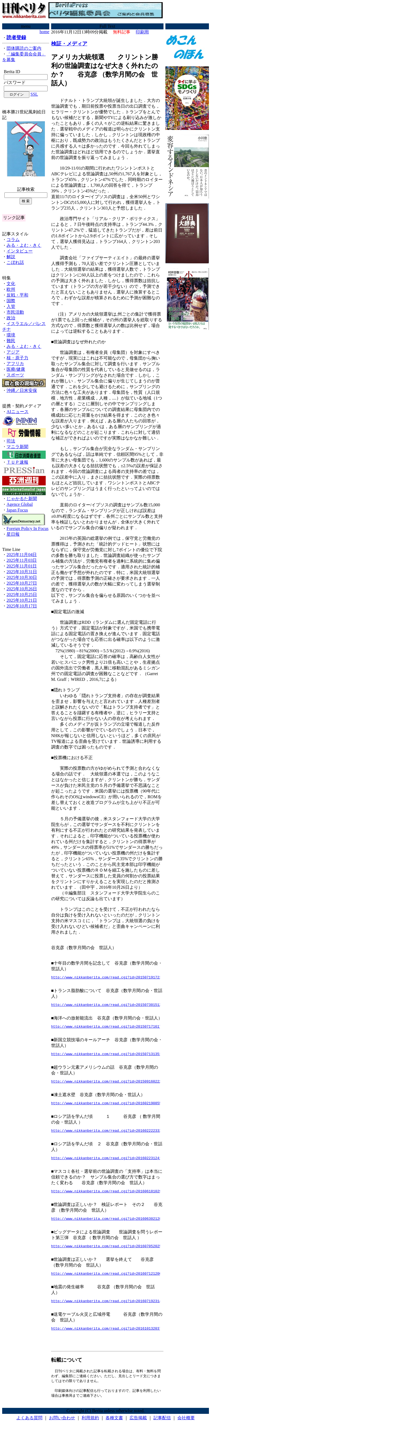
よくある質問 (29, 1430)
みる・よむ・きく (24, 245)
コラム (13, 239)
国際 (11, 300)
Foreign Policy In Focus (27, 528)
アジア (13, 352)
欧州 (11, 289)
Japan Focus (17, 510)
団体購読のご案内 (24, 48)
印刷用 (142, 32)
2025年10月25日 (22, 594)
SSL (34, 94)
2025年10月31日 (22, 571)
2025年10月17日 (22, 606)
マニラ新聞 (17, 446)
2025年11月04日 (22, 554)
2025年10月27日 (22, 583)
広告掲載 (138, 1430)
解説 (11, 256)
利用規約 (90, 1430)
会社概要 (186, 1430)
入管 (11, 306)
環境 (11, 335)
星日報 (13, 534)
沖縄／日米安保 (22, 390)
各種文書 (114, 1430)
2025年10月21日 (22, 600)
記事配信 (162, 1430)
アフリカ (15, 363)
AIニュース (18, 411)
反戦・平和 (17, 295)
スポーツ (15, 375)
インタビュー (20, 251)
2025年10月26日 (22, 589)
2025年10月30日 (22, 577)
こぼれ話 (15, 262)
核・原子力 (17, 357)
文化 (11, 283)
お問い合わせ (62, 1430)
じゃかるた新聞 (22, 498)
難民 (11, 340)
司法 (11, 441)
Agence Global (20, 504)
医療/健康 (16, 369)
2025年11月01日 (22, 566)
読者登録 (16, 37)
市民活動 (15, 312)
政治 (11, 318)
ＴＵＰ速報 (17, 462)
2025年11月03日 (22, 560)
